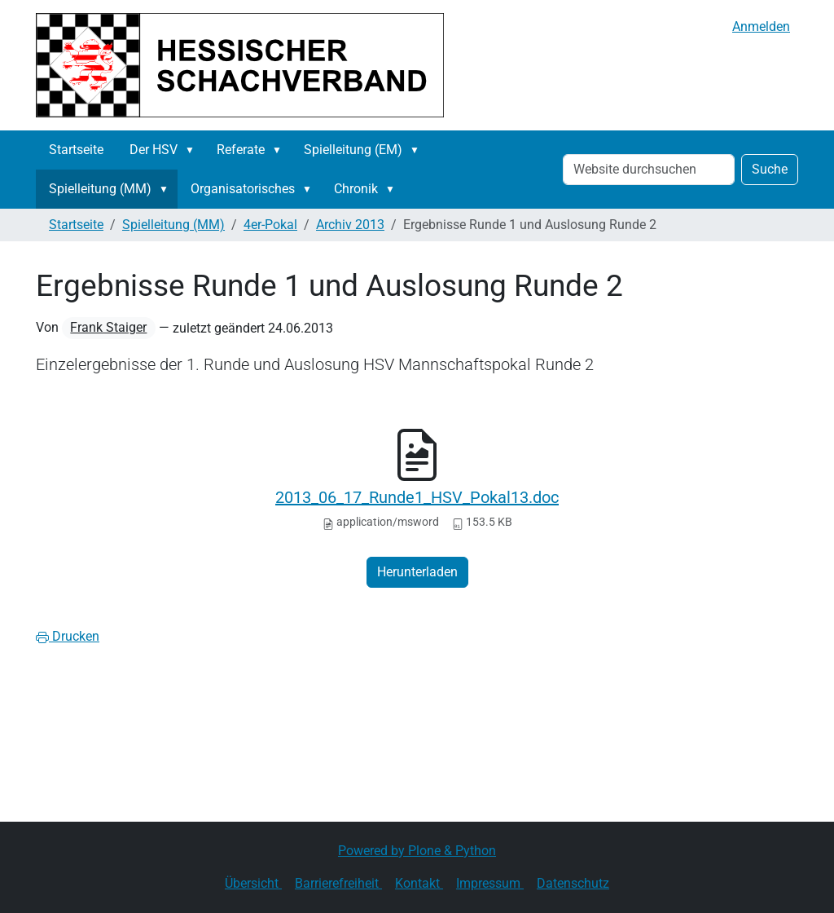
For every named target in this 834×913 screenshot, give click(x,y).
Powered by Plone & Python (417, 850)
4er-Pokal (270, 224)
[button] (193, 150)
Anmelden (761, 26)
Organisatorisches (243, 188)
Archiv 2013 (350, 224)
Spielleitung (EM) (353, 149)
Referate (241, 149)
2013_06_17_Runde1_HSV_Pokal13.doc (417, 497)
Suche (770, 169)
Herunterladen (417, 572)
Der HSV (153, 149)
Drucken (67, 636)
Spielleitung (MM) (100, 188)
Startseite (76, 149)
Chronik (356, 188)
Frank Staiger (108, 327)
